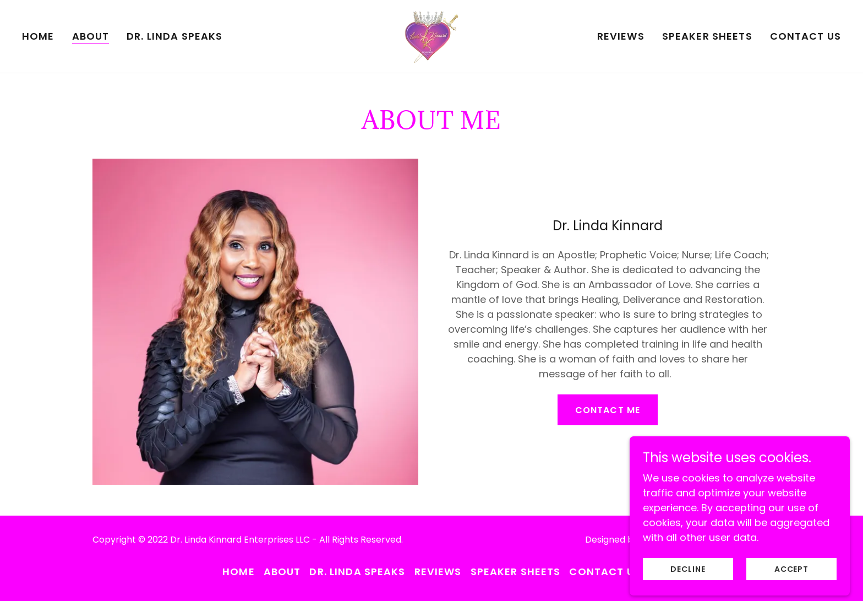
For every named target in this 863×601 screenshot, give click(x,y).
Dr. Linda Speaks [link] (174, 36)
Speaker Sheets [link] (707, 36)
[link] (431, 35)
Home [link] (38, 36)
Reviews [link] (620, 36)
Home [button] (238, 571)
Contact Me (607, 410)
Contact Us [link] (805, 36)
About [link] (91, 36)
